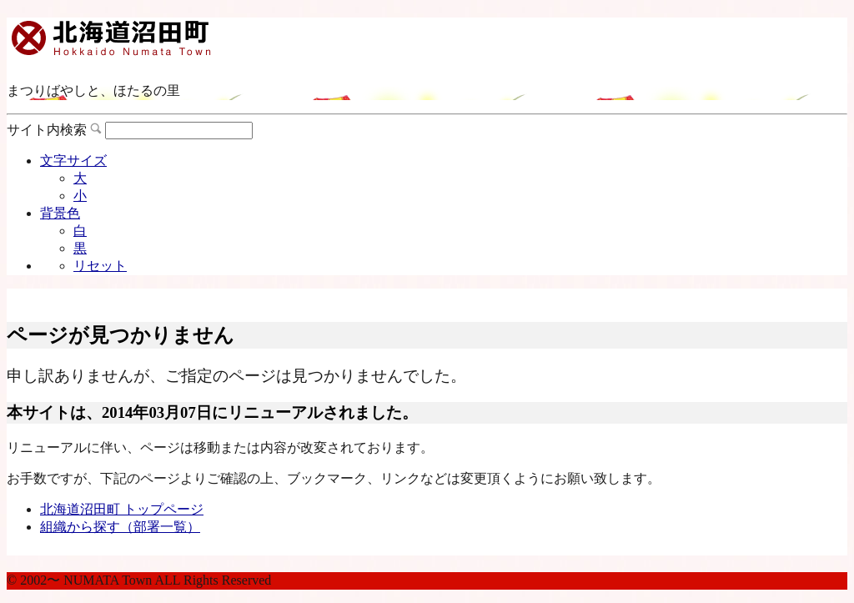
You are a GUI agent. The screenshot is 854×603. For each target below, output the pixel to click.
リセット (100, 266)
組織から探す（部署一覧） (120, 527)
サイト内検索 (47, 130)
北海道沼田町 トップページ (121, 509)
